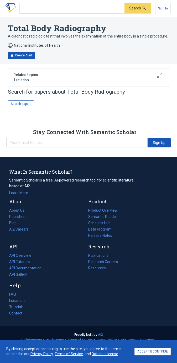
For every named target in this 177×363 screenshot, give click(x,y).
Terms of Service (80, 340)
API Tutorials (19, 262)
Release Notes (100, 235)
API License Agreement (138, 340)
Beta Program (100, 229)
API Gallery (18, 274)
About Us (16, 210)
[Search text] (72, 8)
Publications (98, 255)
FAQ (12, 294)
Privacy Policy (107, 340)
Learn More (18, 193)
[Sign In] (163, 8)
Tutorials (16, 307)
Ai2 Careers (19, 229)
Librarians (17, 300)
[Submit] (137, 8)
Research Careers (103, 262)
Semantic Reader (102, 217)
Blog (15, 223)
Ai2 (100, 335)
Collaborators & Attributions (42, 340)
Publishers (18, 217)
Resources (97, 268)
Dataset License (105, 354)
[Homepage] (10, 8)
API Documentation (25, 268)
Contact (15, 313)
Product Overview (103, 210)
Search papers (21, 104)
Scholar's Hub (99, 223)
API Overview (20, 255)
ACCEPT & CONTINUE (152, 351)
